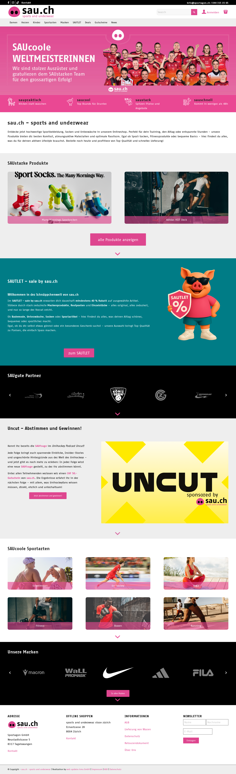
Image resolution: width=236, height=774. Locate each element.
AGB (127, 722)
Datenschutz (132, 736)
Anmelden (213, 12)
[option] (118, 395)
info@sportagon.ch (198, 2)
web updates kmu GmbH (78, 769)
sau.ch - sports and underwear (36, 769)
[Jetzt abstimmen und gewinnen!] (48, 495)
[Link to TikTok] (17, 2)
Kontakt (26, 2)
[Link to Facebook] (8, 2)
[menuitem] (25, 3)
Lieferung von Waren (138, 729)
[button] (10, 395)
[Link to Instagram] (13, 2)
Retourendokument (137, 743)
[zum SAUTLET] (79, 352)
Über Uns (130, 750)
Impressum (97, 769)
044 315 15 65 (220, 2)
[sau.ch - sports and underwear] (31, 12)
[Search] (177, 12)
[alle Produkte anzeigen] (118, 239)
